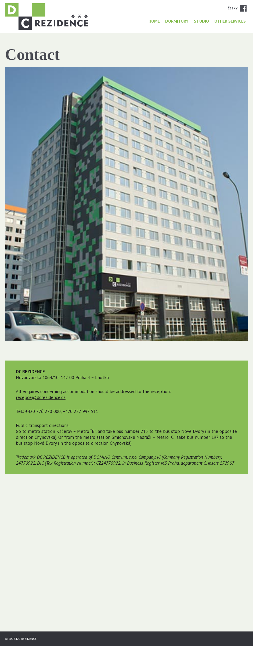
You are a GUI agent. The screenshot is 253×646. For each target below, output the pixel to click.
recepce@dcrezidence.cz (41, 397)
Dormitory (177, 21)
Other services (230, 21)
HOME (154, 21)
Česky (232, 8)
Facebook (243, 8)
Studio (201, 21)
